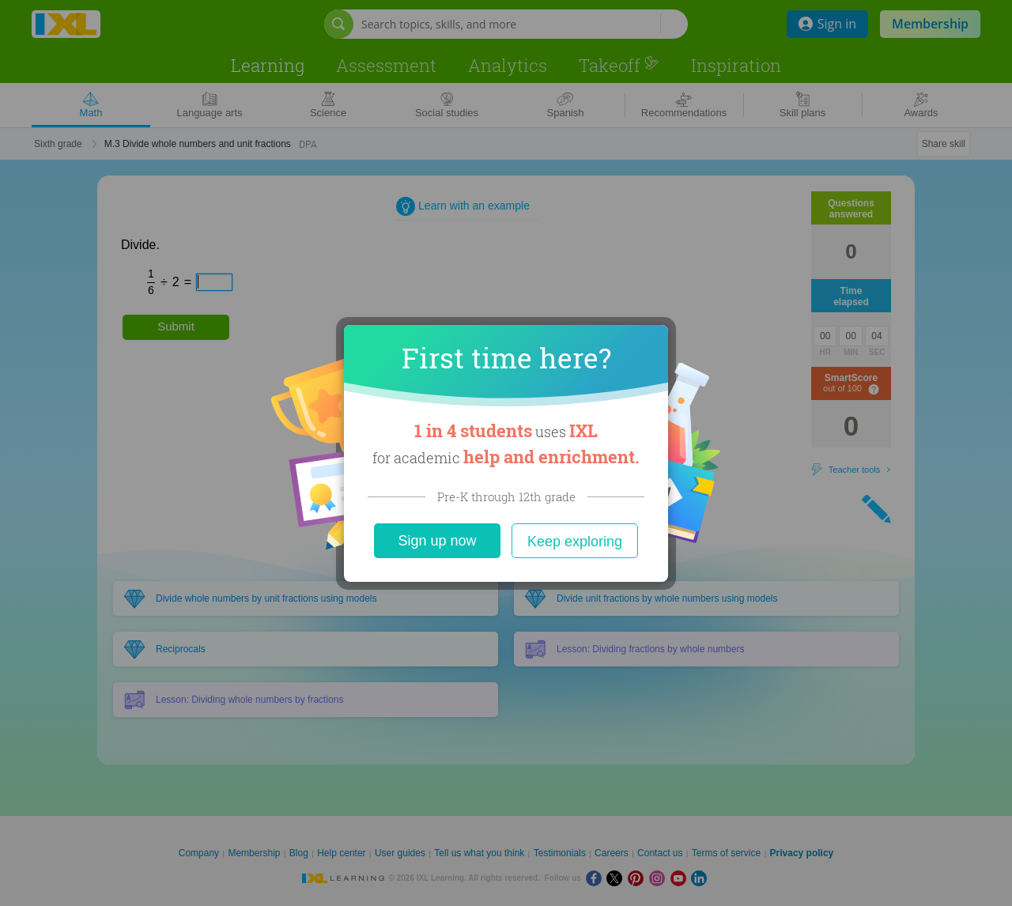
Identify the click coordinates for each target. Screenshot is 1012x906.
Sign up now (437, 541)
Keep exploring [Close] (574, 541)
